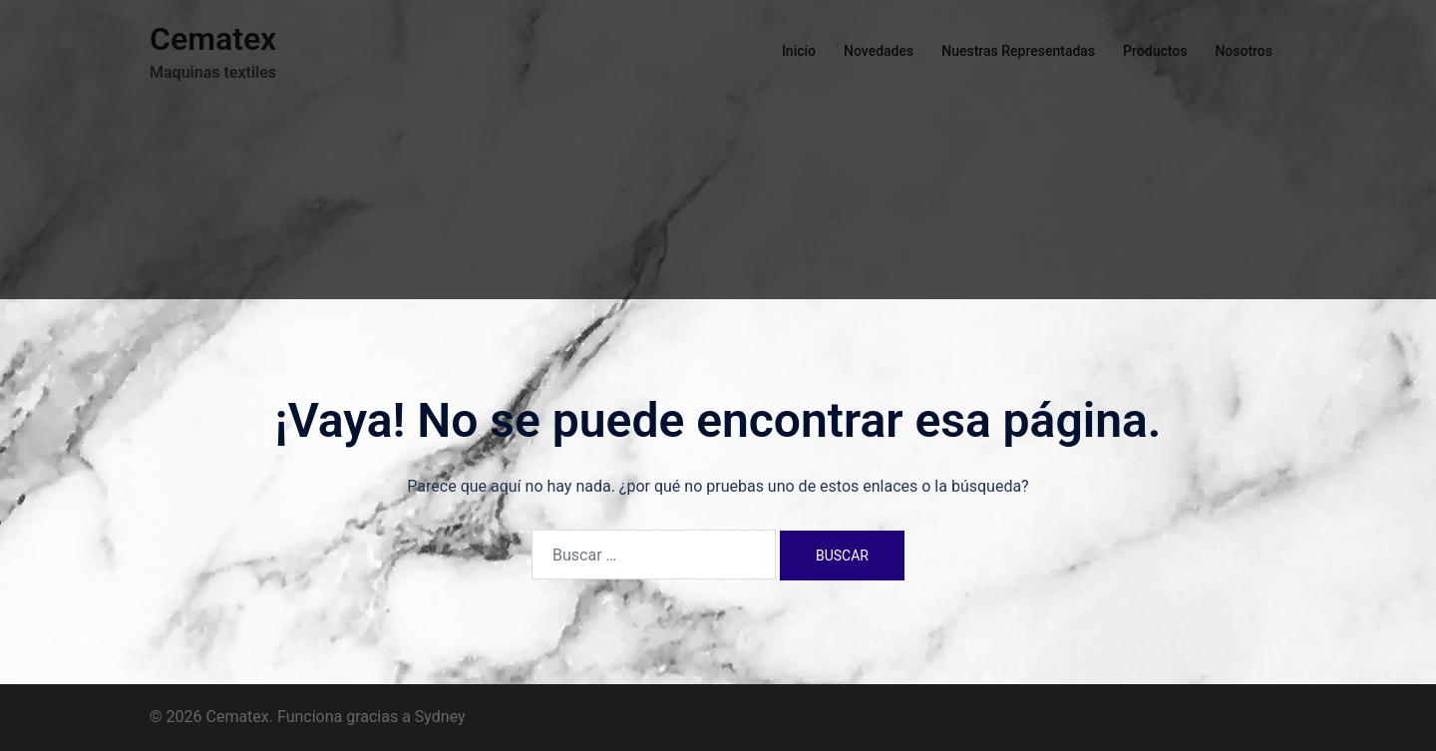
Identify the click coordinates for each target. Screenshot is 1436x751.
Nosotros (1243, 51)
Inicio (799, 51)
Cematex (213, 39)
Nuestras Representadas (1018, 51)
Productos (1155, 51)
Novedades (878, 51)
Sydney (440, 716)
